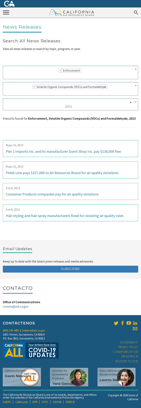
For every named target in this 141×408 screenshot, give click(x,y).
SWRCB (70, 402)
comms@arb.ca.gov (15, 307)
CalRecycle (21, 402)
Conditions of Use (125, 352)
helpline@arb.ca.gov (33, 330)
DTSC (45, 402)
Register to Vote (126, 361)
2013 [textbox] (68, 107)
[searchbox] (6, 76)
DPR (34, 402)
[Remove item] (60, 70)
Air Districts (129, 356)
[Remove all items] (130, 102)
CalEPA (7, 402)
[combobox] (70, 72)
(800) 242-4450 (11, 330)
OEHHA (57, 402)
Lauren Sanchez (113, 380)
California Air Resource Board (71, 12)
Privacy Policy (128, 347)
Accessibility (129, 342)
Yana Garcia (62, 384)
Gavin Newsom (18, 376)
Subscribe (70, 269)
